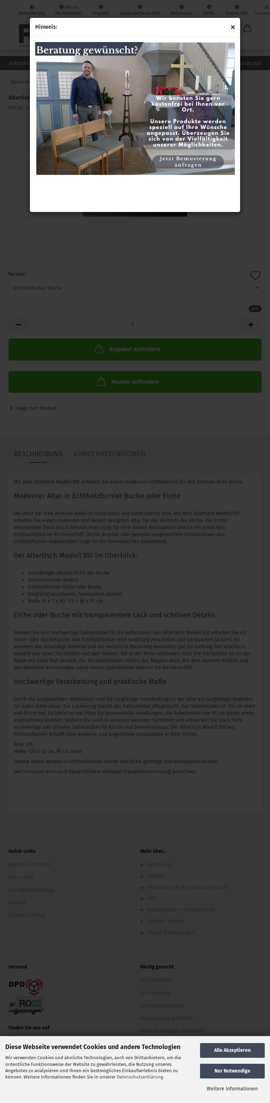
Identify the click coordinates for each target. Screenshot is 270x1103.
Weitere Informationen (232, 1089)
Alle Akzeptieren (232, 1050)
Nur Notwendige (232, 1071)
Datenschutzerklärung (140, 1077)
